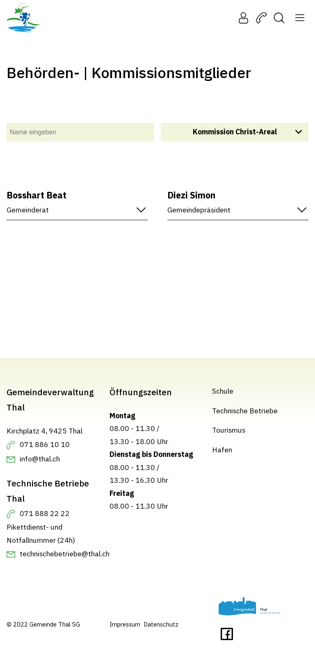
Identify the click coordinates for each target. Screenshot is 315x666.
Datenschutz (161, 624)
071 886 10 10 (45, 444)
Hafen (222, 449)
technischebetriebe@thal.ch (65, 553)
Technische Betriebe (245, 410)
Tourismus (228, 430)
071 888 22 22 (45, 513)
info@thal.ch (40, 458)
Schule (222, 391)
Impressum (125, 624)
